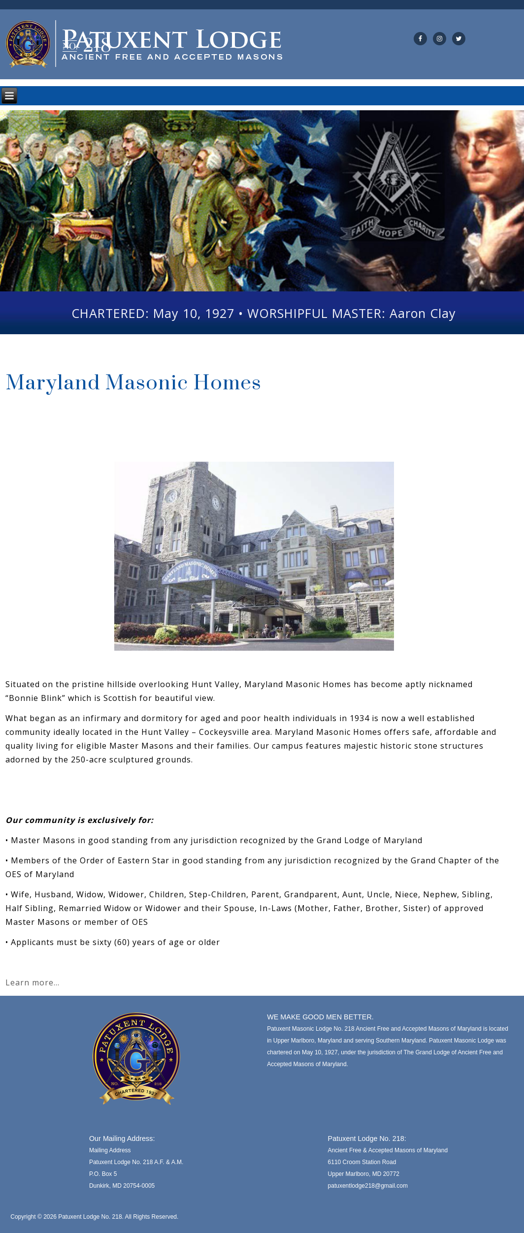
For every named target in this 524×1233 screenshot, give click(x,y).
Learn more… (32, 982)
